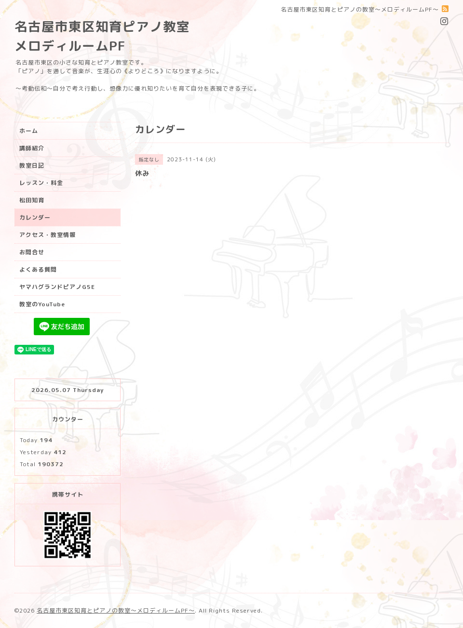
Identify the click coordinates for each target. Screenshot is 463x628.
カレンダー (35, 217)
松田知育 (31, 200)
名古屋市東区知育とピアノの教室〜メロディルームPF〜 (116, 610)
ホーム (28, 131)
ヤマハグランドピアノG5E (57, 287)
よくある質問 (38, 269)
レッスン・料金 (41, 183)
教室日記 (31, 165)
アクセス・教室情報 (47, 235)
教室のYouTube (42, 304)
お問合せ (31, 252)
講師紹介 (31, 148)
